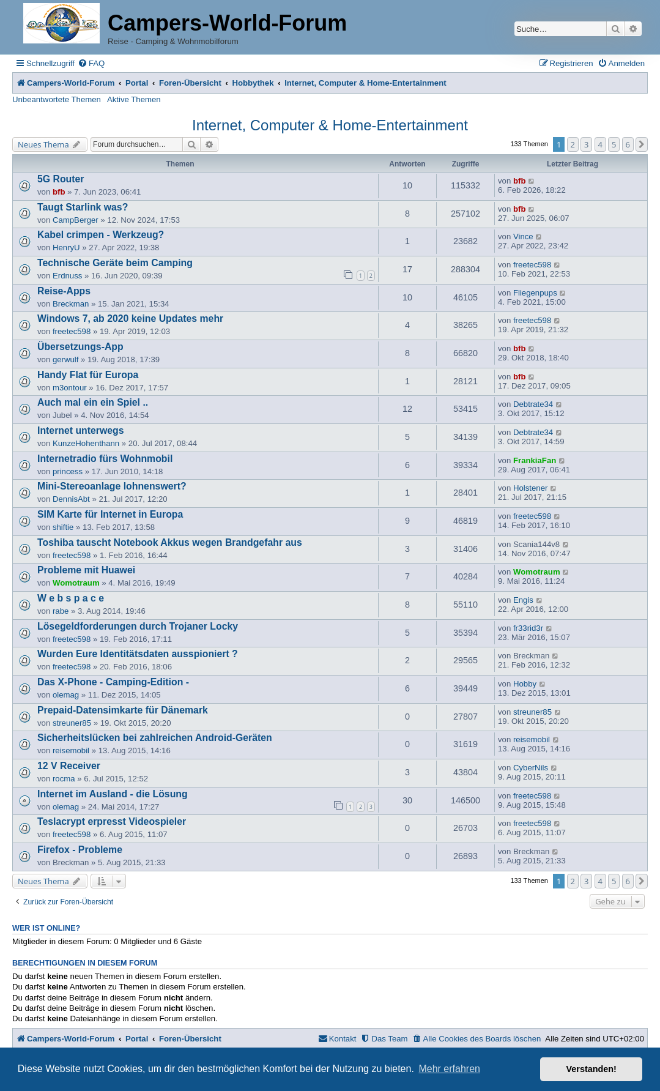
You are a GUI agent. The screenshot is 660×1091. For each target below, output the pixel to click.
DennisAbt (71, 499)
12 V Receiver (68, 766)
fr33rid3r (528, 628)
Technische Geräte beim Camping (115, 263)
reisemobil (71, 750)
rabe (61, 611)
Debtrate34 (533, 404)
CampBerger (75, 220)
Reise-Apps (64, 291)
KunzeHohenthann (86, 443)
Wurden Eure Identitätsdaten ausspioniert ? (137, 654)
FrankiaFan (534, 460)
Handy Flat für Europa (87, 375)
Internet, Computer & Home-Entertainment (330, 125)
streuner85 (72, 723)
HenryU (66, 247)
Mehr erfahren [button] (449, 1068)
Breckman (71, 303)
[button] (642, 144)
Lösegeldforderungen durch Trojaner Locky (137, 626)
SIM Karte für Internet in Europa (110, 514)
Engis (523, 600)
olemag (66, 694)
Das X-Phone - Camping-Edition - (113, 682)
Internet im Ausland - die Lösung (112, 794)
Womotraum (76, 582)
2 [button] (573, 144)
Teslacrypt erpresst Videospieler (111, 821)
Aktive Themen (134, 99)
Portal (136, 83)
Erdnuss (67, 275)
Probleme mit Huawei (86, 570)
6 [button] (628, 144)
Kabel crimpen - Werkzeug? (100, 234)
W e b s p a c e (70, 598)
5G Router (60, 179)
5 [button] (614, 144)
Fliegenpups (535, 292)
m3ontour (70, 387)
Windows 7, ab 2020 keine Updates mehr (130, 318)
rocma (64, 778)
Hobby (524, 683)
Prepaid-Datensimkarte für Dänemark (122, 710)
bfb (59, 191)
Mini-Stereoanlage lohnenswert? (112, 486)
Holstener (530, 488)
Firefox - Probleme (79, 849)
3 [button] (586, 144)
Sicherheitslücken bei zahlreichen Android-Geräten (154, 737)
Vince (523, 236)
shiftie (63, 527)
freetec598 (532, 264)
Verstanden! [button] (591, 1069)
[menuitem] (91, 63)
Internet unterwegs (80, 430)
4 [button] (600, 144)
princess (68, 471)
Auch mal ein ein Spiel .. (92, 402)
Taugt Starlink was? (82, 207)
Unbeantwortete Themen (56, 99)
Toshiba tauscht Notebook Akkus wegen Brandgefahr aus (169, 542)
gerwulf (66, 359)
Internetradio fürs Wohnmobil (104, 458)
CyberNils (530, 767)
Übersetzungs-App (80, 346)
